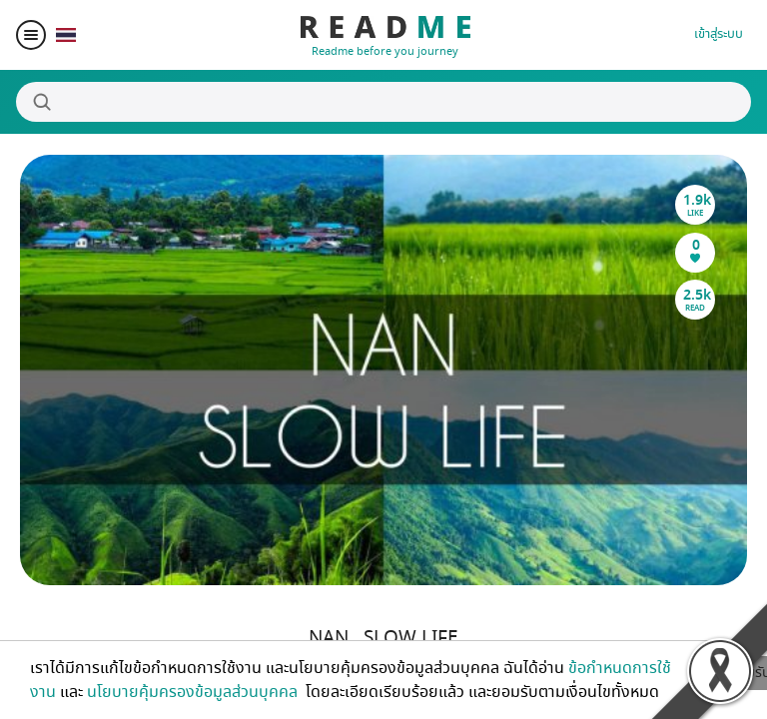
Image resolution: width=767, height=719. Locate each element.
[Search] (383, 102)
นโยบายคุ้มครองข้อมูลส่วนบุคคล (194, 692)
